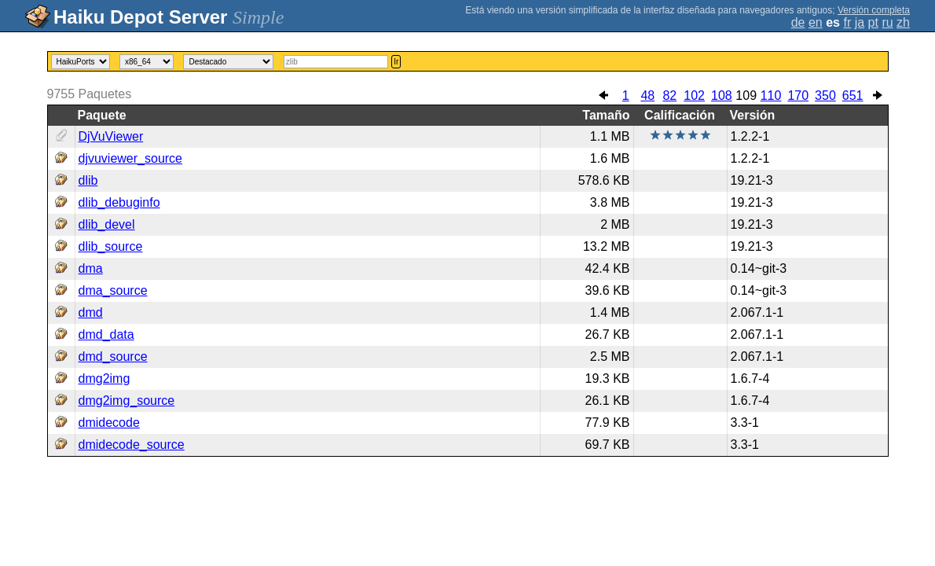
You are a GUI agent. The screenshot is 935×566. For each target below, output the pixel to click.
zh (903, 22)
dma (91, 268)
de (798, 22)
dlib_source (111, 246)
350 (825, 95)
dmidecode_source (132, 444)
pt (873, 22)
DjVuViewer (111, 136)
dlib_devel (107, 224)
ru (887, 22)
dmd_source (113, 356)
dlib (88, 180)
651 (853, 95)
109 (746, 95)
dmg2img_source (127, 400)
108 (721, 95)
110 (771, 95)
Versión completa (874, 10)
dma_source (113, 290)
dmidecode (109, 422)
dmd (91, 312)
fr (847, 22)
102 (694, 95)
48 (647, 95)
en (815, 22)
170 (797, 95)
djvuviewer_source (131, 158)
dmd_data (106, 334)
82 (669, 95)
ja (859, 22)
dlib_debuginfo (119, 202)
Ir (396, 61)
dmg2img (104, 378)
